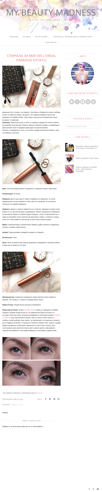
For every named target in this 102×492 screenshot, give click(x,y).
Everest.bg (39, 393)
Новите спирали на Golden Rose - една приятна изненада (86, 169)
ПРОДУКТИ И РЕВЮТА (17, 404)
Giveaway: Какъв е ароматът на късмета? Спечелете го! (87, 147)
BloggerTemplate (32, 489)
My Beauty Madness (51, 16)
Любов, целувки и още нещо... (88, 158)
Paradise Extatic (30, 310)
